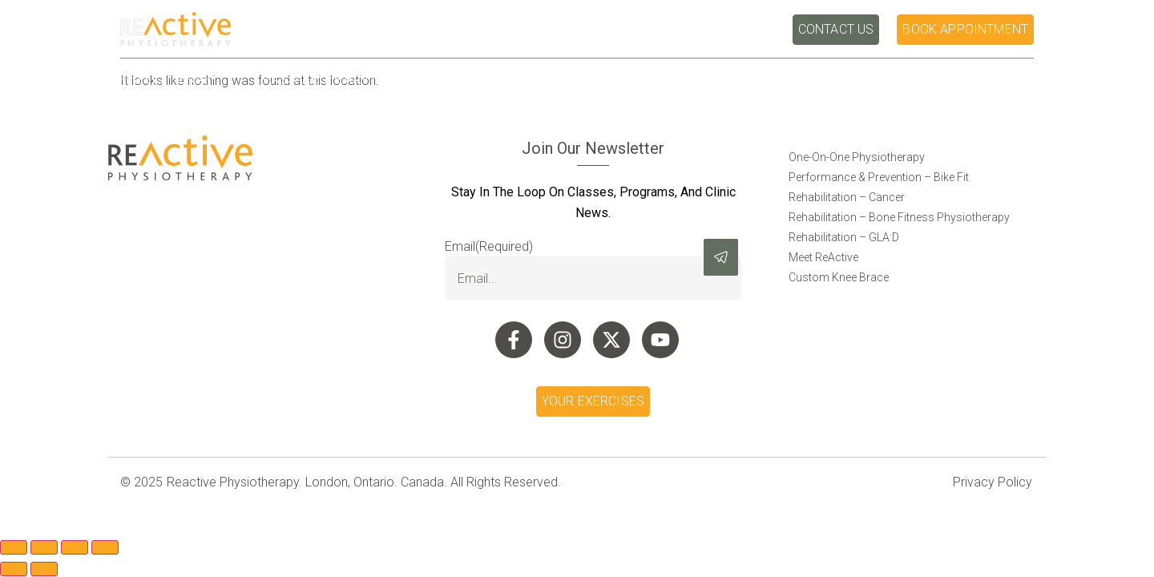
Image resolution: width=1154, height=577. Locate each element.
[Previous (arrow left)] (13, 569)
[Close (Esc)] (105, 547)
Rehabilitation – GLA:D (844, 237)
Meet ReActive (823, 257)
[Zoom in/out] (13, 547)
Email (489, 246)
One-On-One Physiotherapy (857, 157)
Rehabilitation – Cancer (847, 197)
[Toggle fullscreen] (44, 547)
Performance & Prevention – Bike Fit (879, 177)
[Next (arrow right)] (44, 569)
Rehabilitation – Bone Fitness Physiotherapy (899, 217)
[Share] (74, 547)
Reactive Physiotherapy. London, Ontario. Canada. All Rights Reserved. (364, 482)
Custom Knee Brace (839, 277)
